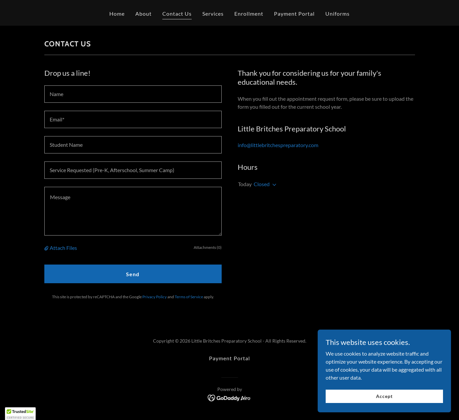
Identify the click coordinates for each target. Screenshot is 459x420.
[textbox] (133, 94)
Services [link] (213, 13)
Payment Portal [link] (294, 13)
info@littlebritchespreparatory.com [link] (278, 145)
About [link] (143, 13)
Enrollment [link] (248, 13)
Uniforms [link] (337, 13)
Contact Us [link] (177, 13)
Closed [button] (262, 184)
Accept (384, 396)
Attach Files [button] (63, 248)
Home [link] (117, 13)
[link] (229, 397)
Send (132, 274)
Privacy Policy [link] (154, 296)
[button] (47, 248)
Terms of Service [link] (189, 296)
